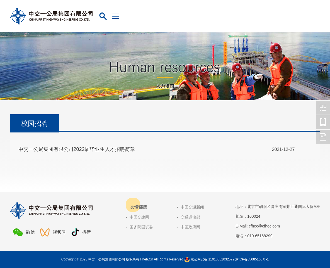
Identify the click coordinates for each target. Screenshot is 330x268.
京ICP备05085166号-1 (252, 259)
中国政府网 (190, 227)
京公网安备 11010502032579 (212, 259)
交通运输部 (190, 217)
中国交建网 (139, 217)
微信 (24, 232)
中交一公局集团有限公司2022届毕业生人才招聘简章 (76, 149)
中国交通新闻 (192, 207)
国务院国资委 (141, 227)
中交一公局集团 (323, 108)
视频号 (53, 232)
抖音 (81, 232)
